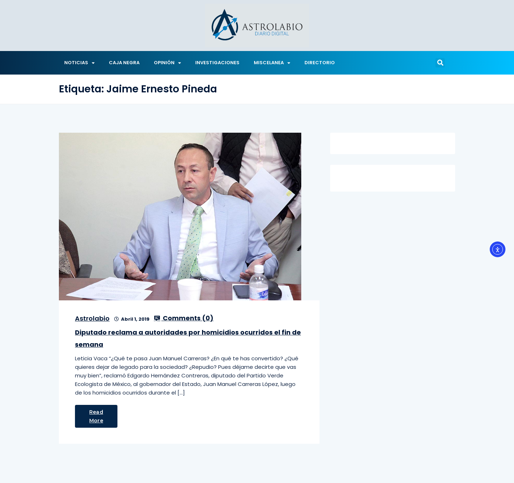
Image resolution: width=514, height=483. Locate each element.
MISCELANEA (272, 63)
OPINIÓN (167, 63)
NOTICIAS (79, 63)
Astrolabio (92, 318)
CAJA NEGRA (124, 62)
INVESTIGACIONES (217, 62)
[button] (440, 62)
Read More (96, 416)
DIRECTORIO (319, 62)
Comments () (183, 318)
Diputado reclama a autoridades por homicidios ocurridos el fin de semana (188, 338)
